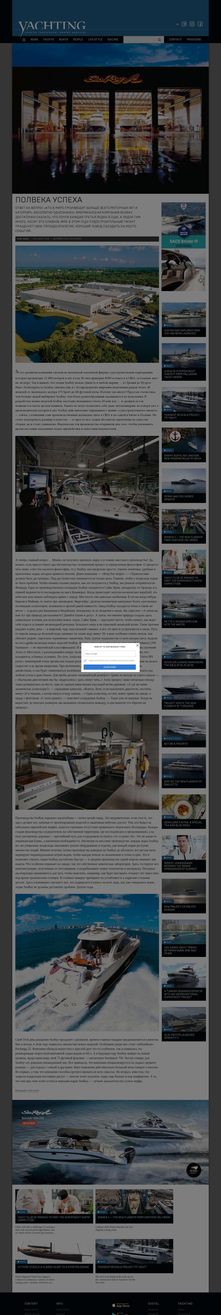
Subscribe (110, 667)
